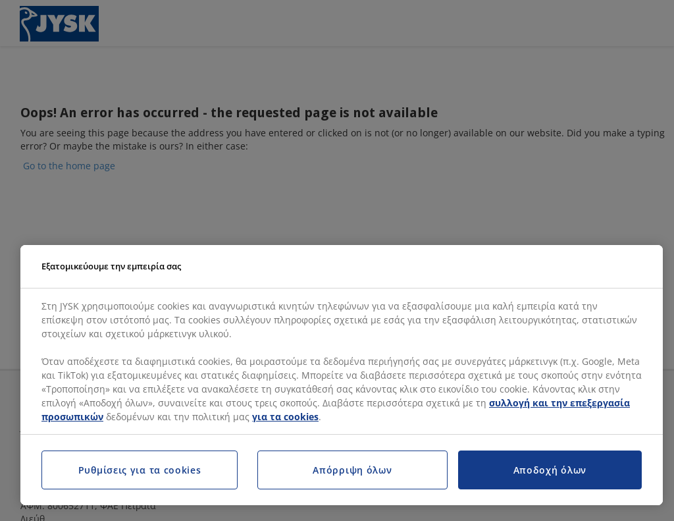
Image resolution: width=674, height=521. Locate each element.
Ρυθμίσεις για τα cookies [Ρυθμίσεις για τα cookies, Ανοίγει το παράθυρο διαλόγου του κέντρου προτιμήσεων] (139, 470)
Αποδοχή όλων (549, 470)
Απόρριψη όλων (352, 470)
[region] (341, 375)
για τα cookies (285, 416)
